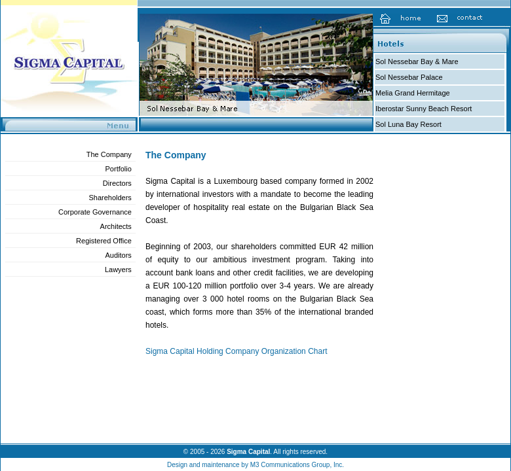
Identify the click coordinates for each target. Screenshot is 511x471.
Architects (116, 226)
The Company (109, 154)
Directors (117, 183)
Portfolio (118, 169)
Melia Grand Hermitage (412, 93)
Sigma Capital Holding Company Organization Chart (236, 351)
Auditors (118, 255)
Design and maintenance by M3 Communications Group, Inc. (255, 464)
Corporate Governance (95, 212)
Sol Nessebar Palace (409, 77)
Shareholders (109, 197)
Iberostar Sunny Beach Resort (423, 109)
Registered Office (104, 241)
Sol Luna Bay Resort (408, 124)
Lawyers (118, 269)
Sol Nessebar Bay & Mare (417, 61)
